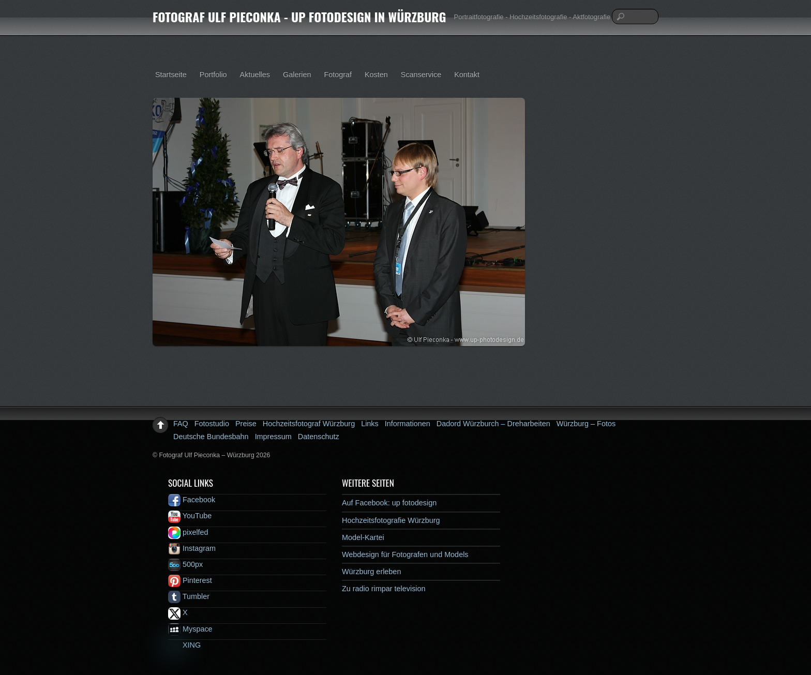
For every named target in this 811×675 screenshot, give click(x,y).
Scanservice (421, 74)
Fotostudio (211, 423)
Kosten (376, 74)
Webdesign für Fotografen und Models (405, 554)
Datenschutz (318, 436)
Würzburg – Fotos (586, 423)
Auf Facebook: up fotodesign (389, 503)
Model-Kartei (363, 537)
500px (185, 564)
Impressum (273, 436)
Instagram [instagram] (192, 548)
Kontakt (466, 74)
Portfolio (213, 74)
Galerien (297, 74)
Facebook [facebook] (191, 500)
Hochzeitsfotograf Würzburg (309, 423)
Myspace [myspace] (190, 629)
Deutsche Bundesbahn (211, 436)
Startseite (171, 74)
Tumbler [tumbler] (188, 596)
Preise (246, 423)
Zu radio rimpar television (384, 588)
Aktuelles (255, 74)
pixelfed (188, 532)
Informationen (407, 423)
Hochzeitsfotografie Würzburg (391, 520)
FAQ (180, 423)
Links (370, 423)
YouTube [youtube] (190, 516)
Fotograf (338, 74)
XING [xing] (184, 645)
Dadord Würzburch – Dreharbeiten (493, 423)
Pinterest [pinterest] (190, 580)
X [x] (178, 612)
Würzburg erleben (371, 571)
